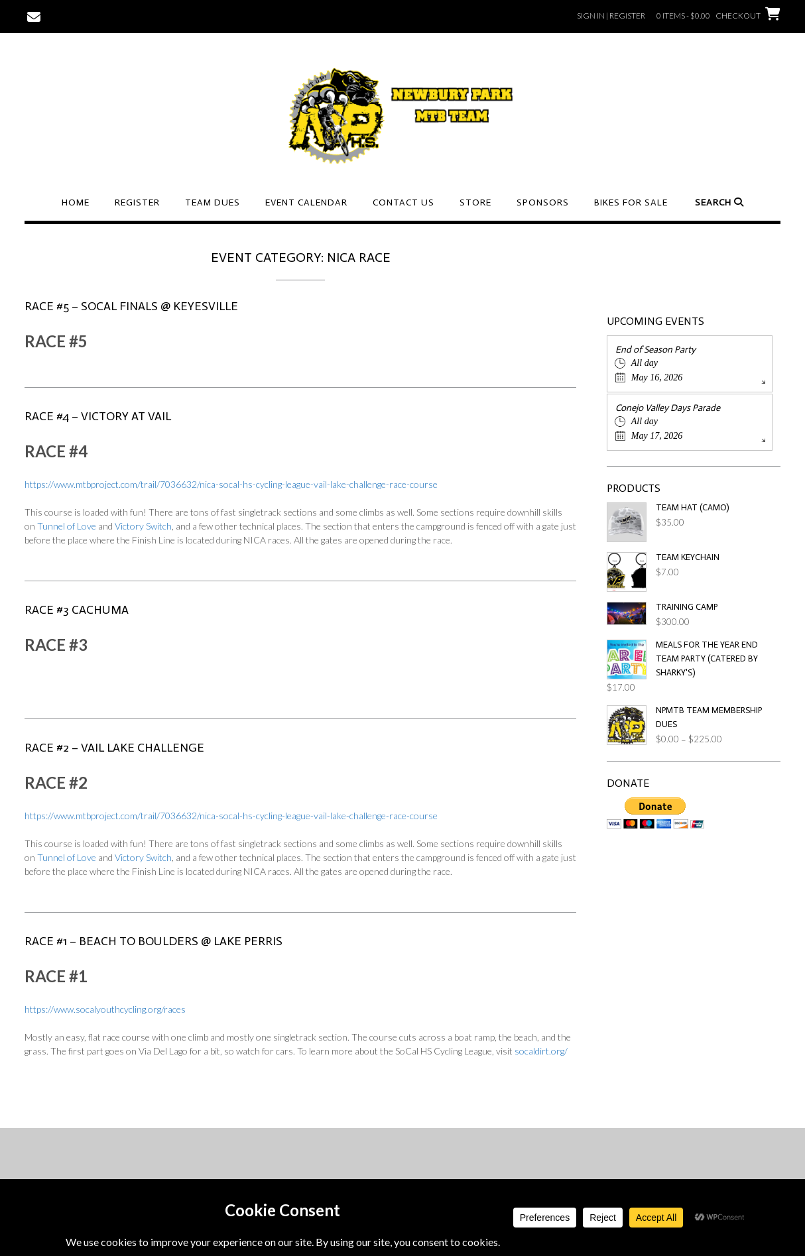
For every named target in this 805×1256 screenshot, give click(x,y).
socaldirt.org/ (541, 1050)
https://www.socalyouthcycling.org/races (105, 1009)
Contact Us (403, 202)
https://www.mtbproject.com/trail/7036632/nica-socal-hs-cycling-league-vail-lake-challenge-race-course (231, 484)
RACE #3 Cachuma (77, 609)
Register (137, 202)
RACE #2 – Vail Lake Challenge (114, 747)
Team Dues (212, 202)
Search (719, 202)
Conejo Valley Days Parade (667, 408)
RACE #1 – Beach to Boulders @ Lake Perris (153, 941)
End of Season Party (655, 349)
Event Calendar (306, 202)
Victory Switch (143, 526)
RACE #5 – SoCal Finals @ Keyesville (131, 306)
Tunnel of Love (66, 526)
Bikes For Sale (631, 202)
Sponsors (543, 202)
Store (475, 202)
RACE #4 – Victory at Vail (98, 416)
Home (76, 202)
